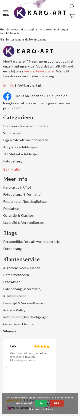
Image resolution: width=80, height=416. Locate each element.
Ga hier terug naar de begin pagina (23, 39)
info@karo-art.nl (28, 85)
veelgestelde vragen (39, 71)
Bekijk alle (11, 169)
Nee (56, 403)
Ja (41, 403)
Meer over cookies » (41, 409)
